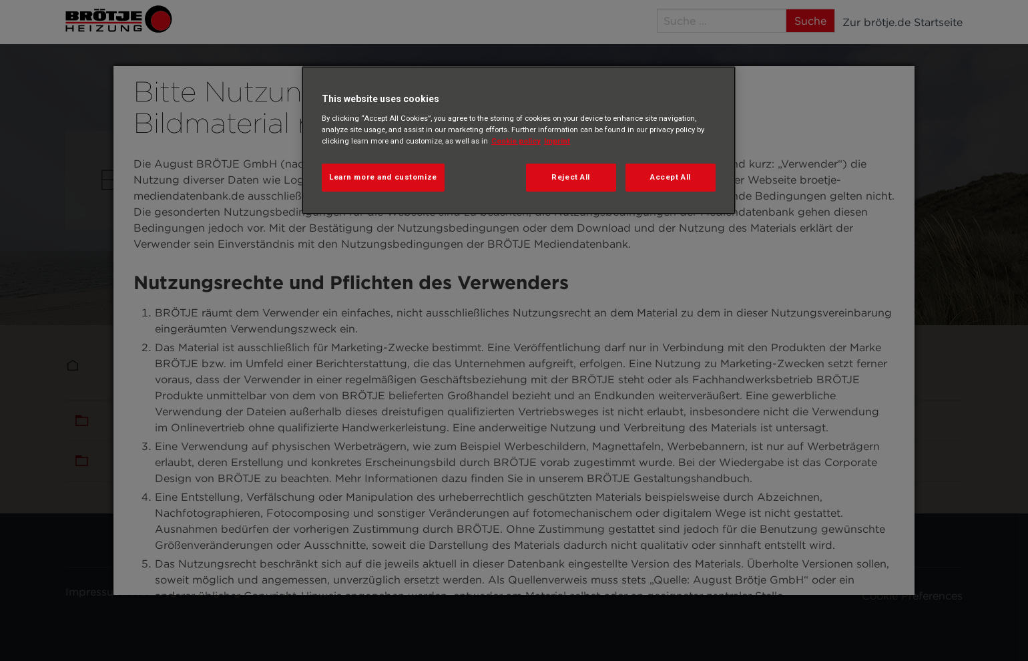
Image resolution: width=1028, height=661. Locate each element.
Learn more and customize (383, 177)
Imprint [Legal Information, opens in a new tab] (557, 141)
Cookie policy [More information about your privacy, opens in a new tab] (516, 141)
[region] (519, 140)
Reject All (570, 177)
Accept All (670, 177)
